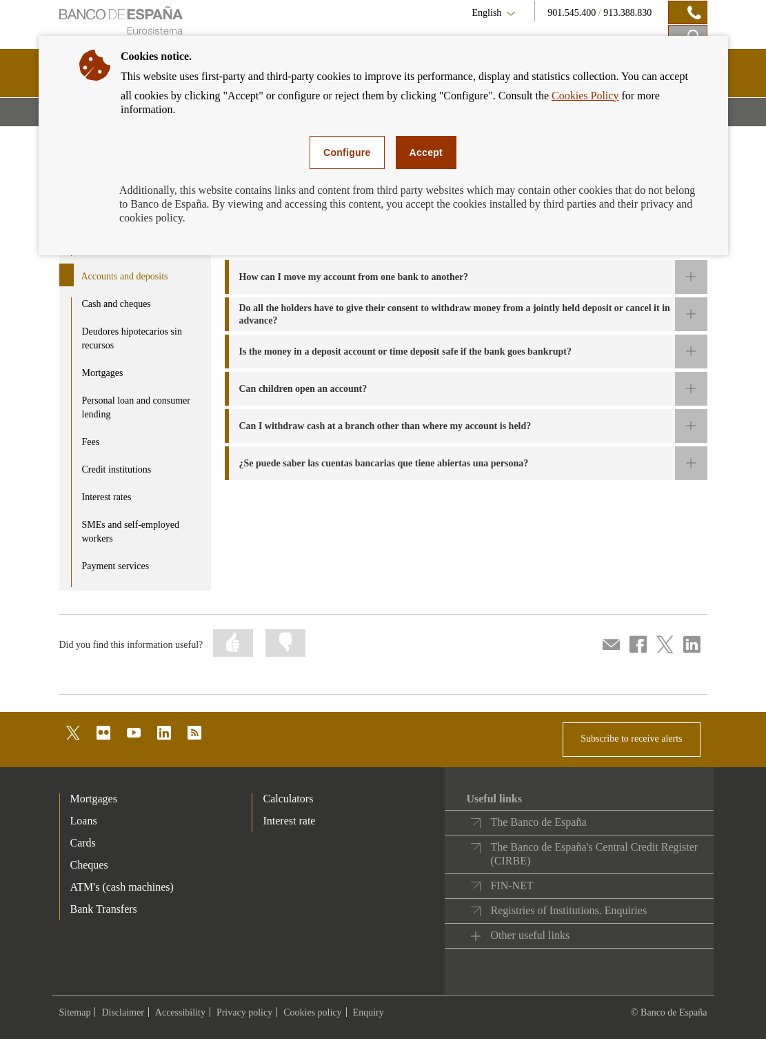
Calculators (288, 798)
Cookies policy (312, 1012)
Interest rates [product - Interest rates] (107, 497)
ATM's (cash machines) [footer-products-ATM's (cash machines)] (122, 887)
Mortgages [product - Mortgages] (102, 373)
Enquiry (368, 1012)
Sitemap (75, 1012)
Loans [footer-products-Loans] (83, 821)
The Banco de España (538, 822)
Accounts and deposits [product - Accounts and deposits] (124, 276)
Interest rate (289, 821)
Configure (347, 152)
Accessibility (180, 1012)
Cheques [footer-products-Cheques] (89, 865)
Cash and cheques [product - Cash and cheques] (116, 304)
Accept (426, 152)
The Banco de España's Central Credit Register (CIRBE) (594, 854)
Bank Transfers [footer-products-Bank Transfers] (103, 909)
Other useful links (530, 935)
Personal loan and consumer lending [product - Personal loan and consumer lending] (136, 407)
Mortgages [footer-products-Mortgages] (93, 798)
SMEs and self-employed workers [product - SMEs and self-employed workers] (131, 532)
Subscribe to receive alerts (631, 738)
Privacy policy (244, 1012)
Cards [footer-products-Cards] (83, 843)
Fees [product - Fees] (91, 442)
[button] (466, 277)
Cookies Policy (585, 95)
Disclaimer (122, 1012)
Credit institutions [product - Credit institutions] (117, 469)
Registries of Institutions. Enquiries (568, 910)
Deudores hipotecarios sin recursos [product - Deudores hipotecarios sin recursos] (132, 338)
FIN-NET (511, 885)
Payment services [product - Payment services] (116, 566)
